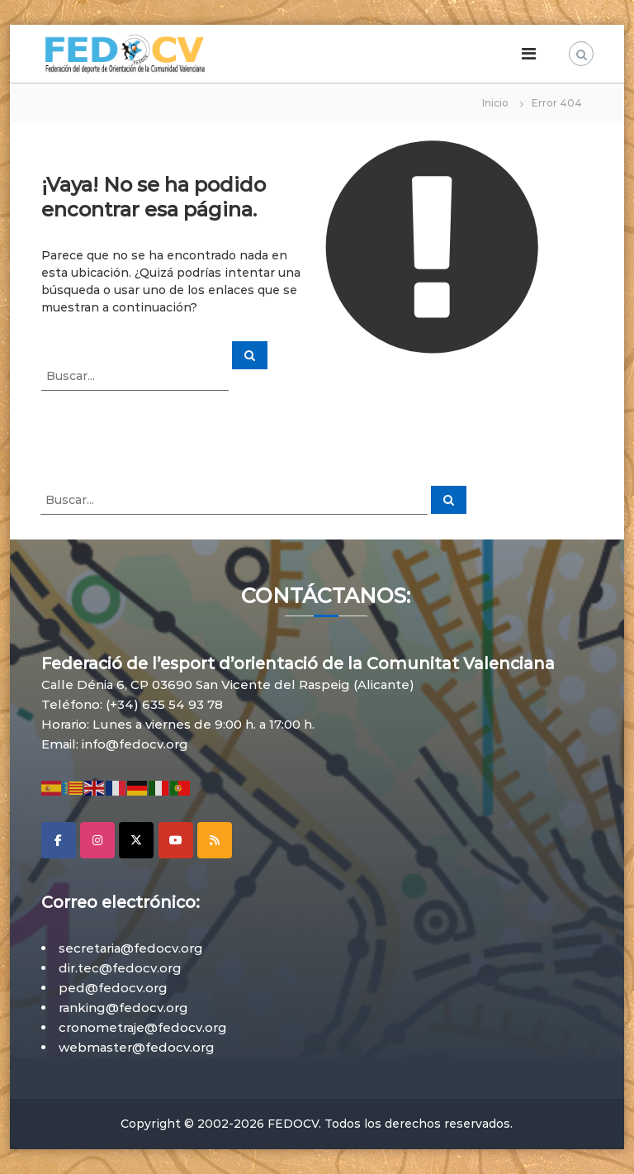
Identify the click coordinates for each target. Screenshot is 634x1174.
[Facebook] (58, 840)
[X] (136, 840)
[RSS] (214, 840)
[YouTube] (175, 840)
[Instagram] (97, 840)
